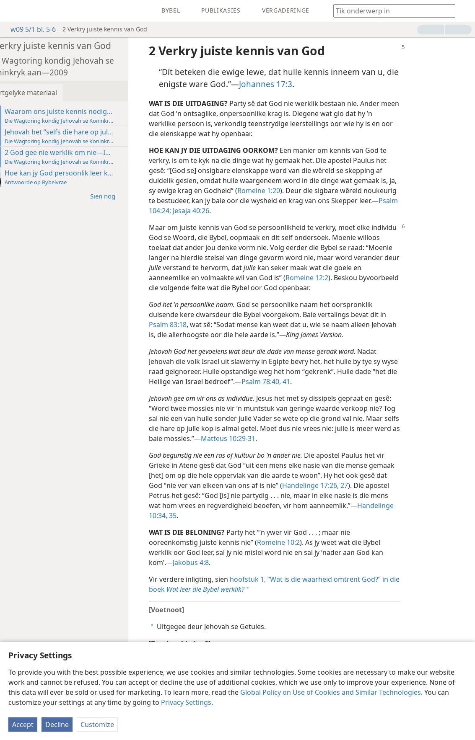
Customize (97, 724)
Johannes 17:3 (284, 84)
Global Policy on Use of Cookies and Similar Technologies (330, 692)
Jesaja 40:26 (209, 210)
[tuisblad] (12, 11)
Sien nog (126, 195)
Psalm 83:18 (186, 324)
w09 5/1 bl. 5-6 (29, 29)
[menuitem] (12, 11)
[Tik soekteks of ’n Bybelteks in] (390, 11)
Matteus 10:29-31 (247, 438)
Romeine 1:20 (277, 190)
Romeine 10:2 (297, 542)
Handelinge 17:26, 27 (334, 485)
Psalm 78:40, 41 (284, 381)
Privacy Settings (186, 702)
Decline (57, 724)
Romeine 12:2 (325, 277)
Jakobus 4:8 (210, 562)
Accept (23, 724)
